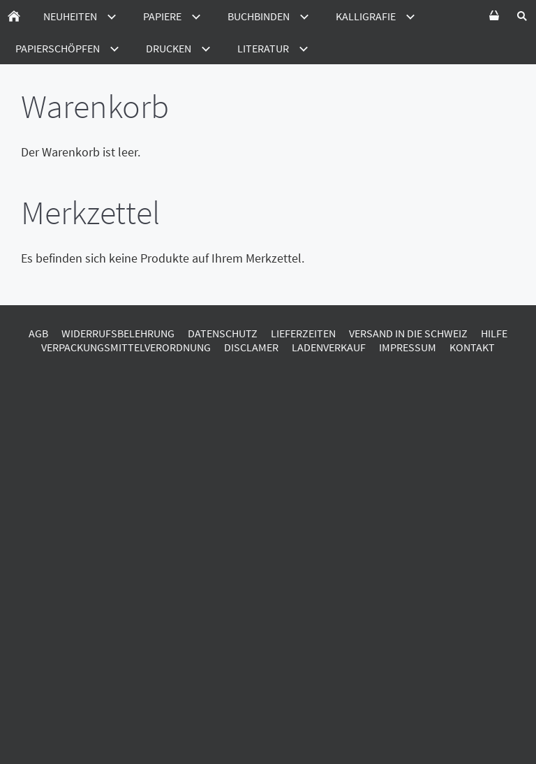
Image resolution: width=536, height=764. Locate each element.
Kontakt (472, 347)
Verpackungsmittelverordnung (126, 347)
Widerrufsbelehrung (117, 333)
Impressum (407, 347)
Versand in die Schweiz (408, 333)
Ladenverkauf (329, 347)
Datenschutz (223, 333)
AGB (38, 333)
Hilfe (494, 333)
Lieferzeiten (303, 333)
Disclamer (251, 347)
